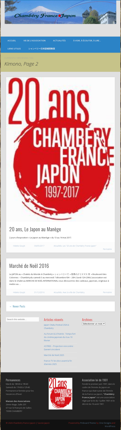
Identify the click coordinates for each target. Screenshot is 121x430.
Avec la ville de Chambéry (74, 292)
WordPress (110, 426)
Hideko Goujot (19, 245)
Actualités (59, 40)
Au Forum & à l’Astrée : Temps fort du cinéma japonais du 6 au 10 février (59, 337)
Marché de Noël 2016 (29, 265)
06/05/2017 (39, 245)
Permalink (107, 249)
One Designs (105, 422)
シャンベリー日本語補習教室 (41, 48)
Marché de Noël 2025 (54, 355)
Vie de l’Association (34, 40)
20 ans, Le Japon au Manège (35, 229)
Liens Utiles (14, 48)
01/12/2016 (39, 292)
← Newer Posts (17, 306)
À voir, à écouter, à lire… (87, 40)
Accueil (12, 40)
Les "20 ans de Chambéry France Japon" (79, 245)
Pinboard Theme (88, 422)
